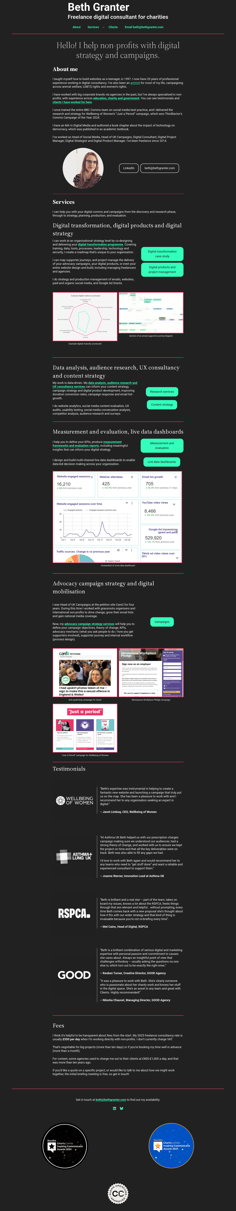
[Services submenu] (104, 27)
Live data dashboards (162, 462)
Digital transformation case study (162, 254)
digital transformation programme (100, 244)
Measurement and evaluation (162, 445)
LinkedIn (128, 168)
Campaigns (162, 621)
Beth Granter (98, 7)
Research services (162, 391)
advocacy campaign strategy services (89, 624)
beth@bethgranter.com (160, 168)
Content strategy (162, 404)
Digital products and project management (162, 269)
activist (135, 83)
